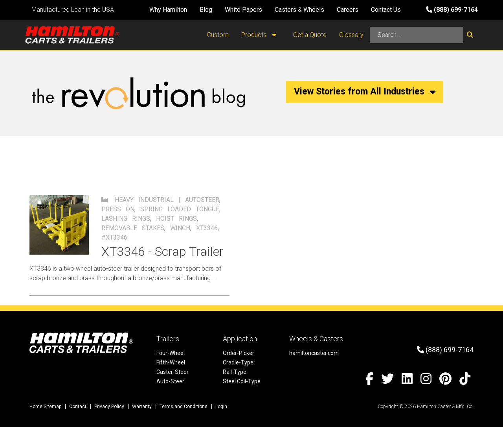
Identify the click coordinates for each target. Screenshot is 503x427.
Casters (285, 9)
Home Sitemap (45, 406)
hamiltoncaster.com (314, 353)
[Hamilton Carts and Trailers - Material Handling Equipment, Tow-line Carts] (72, 35)
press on (117, 209)
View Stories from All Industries (364, 91)
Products (261, 35)
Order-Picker (238, 353)
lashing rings (125, 218)
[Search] (416, 35)
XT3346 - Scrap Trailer (162, 251)
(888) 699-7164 (452, 9)
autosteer (202, 199)
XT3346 (207, 228)
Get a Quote (310, 35)
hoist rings (176, 218)
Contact (77, 406)
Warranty (142, 406)
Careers (347, 9)
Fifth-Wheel (170, 362)
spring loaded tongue (179, 209)
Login (221, 406)
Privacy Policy (109, 406)
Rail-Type (234, 372)
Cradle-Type (238, 362)
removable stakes (132, 228)
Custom (218, 35)
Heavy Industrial (144, 199)
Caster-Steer (172, 372)
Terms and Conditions (183, 406)
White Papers (243, 9)
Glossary (351, 35)
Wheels (313, 9)
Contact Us (386, 9)
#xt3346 (114, 237)
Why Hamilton (168, 9)
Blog (206, 9)
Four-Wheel (170, 353)
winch (180, 228)
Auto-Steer (170, 381)
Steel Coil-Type (242, 381)
